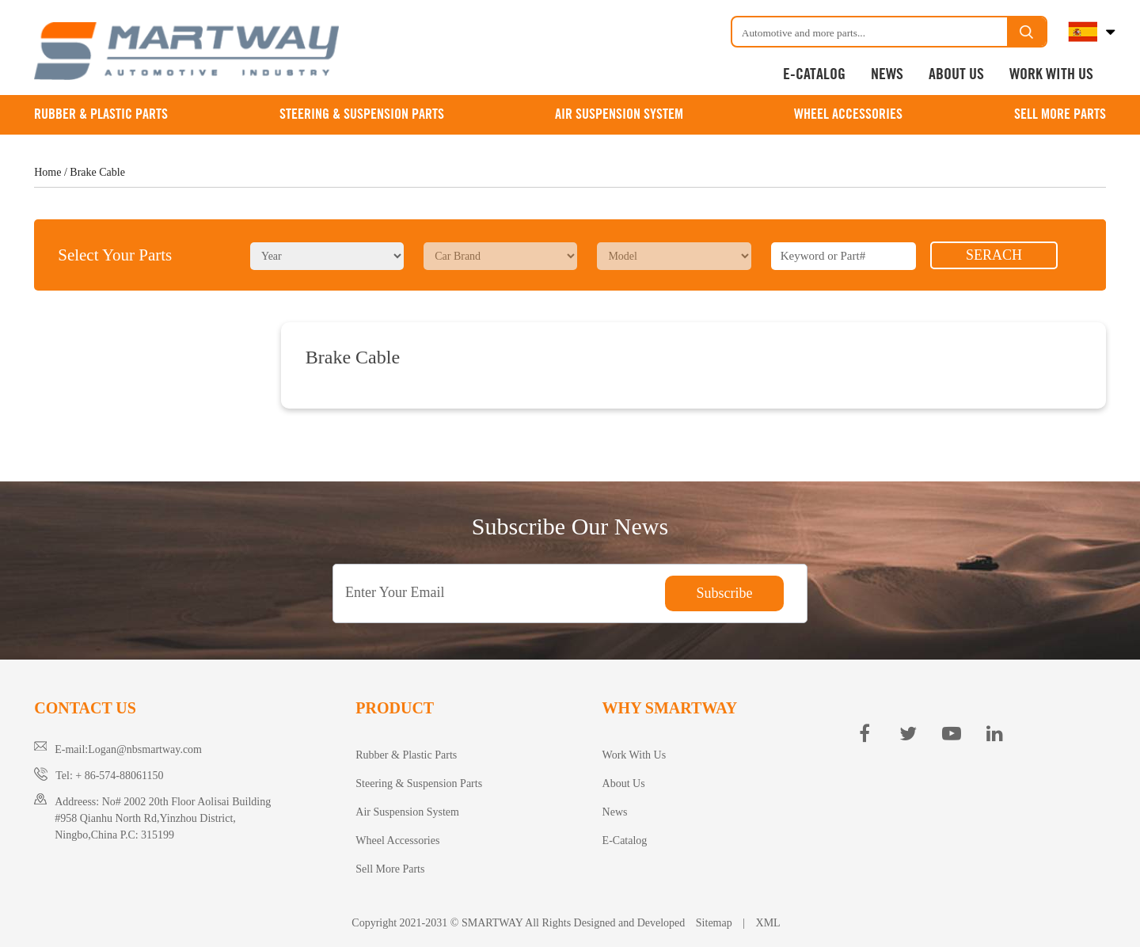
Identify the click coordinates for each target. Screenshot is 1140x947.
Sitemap (714, 923)
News (887, 75)
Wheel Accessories (848, 114)
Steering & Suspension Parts (361, 114)
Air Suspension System (619, 114)
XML (768, 923)
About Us (956, 75)
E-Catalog (814, 75)
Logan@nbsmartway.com (145, 749)
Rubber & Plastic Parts (101, 114)
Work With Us (1051, 75)
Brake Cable (97, 172)
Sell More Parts (1060, 114)
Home (47, 172)
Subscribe (725, 593)
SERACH (994, 255)
